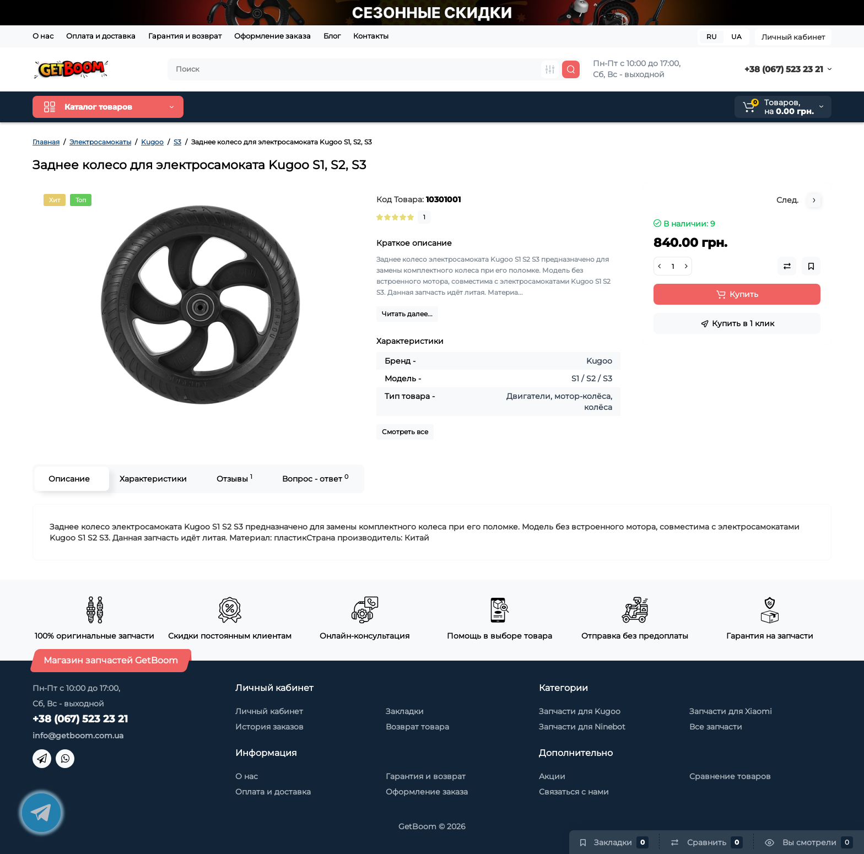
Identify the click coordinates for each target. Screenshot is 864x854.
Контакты (370, 35)
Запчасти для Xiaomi (730, 711)
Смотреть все (405, 432)
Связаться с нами (574, 792)
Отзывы (234, 478)
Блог (332, 35)
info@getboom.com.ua (78, 736)
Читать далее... (407, 314)
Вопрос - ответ (315, 478)
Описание (69, 479)
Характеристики (153, 479)
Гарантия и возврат (185, 35)
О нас (43, 35)
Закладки (405, 711)
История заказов (269, 727)
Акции (552, 776)
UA (736, 37)
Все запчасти (715, 727)
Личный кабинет (793, 37)
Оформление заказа (272, 35)
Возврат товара (417, 727)
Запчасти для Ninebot (582, 727)
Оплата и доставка (101, 35)
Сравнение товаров (730, 776)
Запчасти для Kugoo (579, 711)
